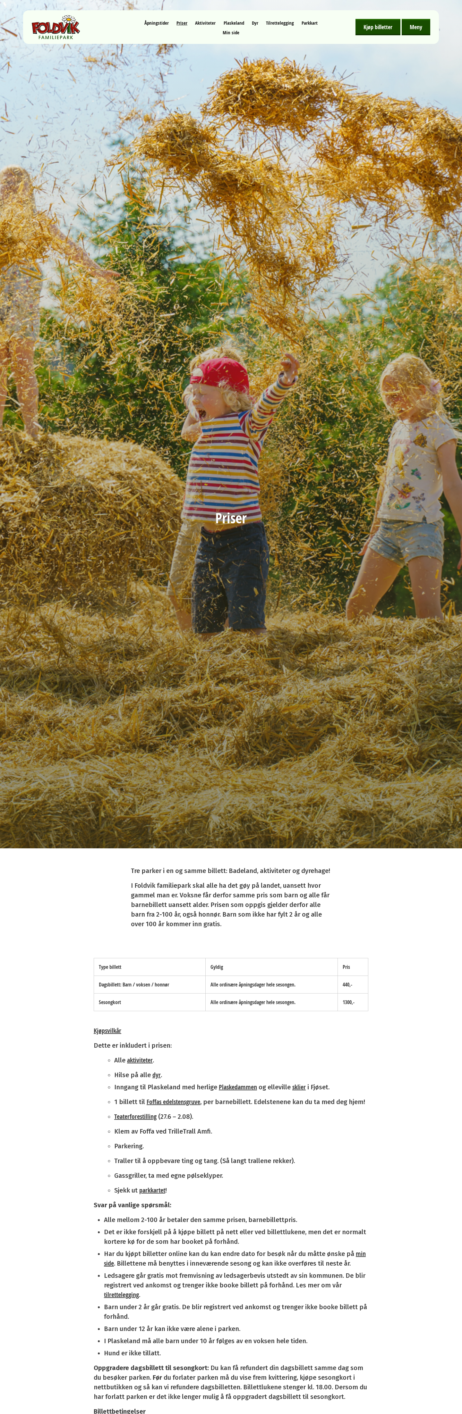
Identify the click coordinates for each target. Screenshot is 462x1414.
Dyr (255, 23)
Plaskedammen (238, 1087)
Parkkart (310, 23)
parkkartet (152, 1190)
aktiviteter (140, 1060)
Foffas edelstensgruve (173, 1101)
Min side (231, 32)
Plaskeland (234, 23)
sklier (299, 1087)
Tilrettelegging (280, 23)
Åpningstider (156, 23)
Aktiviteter (205, 23)
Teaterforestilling (135, 1116)
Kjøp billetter (378, 27)
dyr (156, 1074)
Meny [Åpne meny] (416, 27)
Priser (181, 23)
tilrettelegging (121, 1294)
